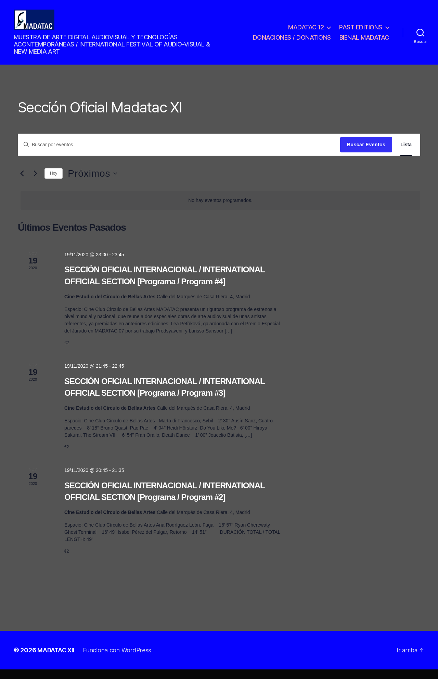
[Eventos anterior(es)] (22, 183)
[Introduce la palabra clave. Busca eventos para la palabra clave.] (179, 154)
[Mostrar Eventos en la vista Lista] (406, 154)
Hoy (53, 182)
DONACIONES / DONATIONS (292, 42)
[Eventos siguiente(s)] (35, 183)
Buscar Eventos (366, 154)
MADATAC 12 (306, 32)
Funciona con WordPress (118, 659)
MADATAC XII (56, 659)
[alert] (220, 210)
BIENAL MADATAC (364, 42)
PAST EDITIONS (360, 32)
